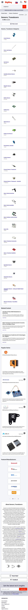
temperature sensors (19, 528)
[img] (8, 2)
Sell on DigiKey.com (5, 604)
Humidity (19, 536)
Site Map (3, 607)
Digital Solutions (4, 608)
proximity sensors (21, 533)
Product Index (4, 13)
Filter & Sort (15, 23)
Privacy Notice (15, 594)
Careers (3, 605)
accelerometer (18, 539)
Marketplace (3, 602)
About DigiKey (4, 601)
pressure (20, 531)
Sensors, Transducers (13, 13)
